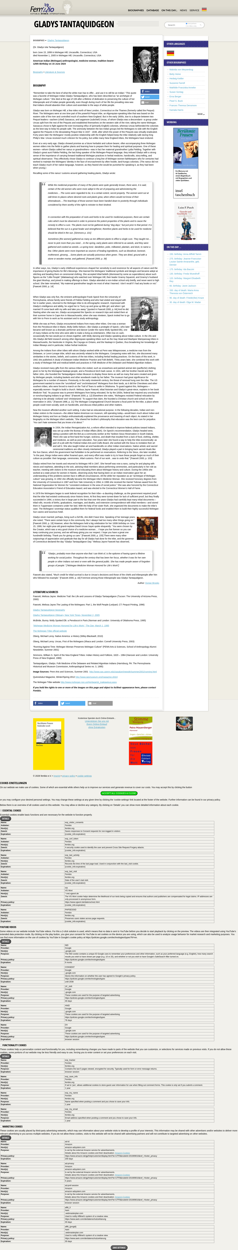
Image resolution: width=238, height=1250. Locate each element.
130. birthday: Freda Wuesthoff (185, 273)
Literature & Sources (55, 72)
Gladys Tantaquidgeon (58, 40)
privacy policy (68, 776)
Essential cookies (10, 810)
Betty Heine (175, 74)
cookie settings (84, 776)
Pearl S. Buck (176, 101)
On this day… (169, 10)
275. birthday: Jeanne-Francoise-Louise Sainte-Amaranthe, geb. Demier (186, 261)
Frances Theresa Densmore (183, 105)
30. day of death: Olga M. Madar (185, 302)
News (183, 10)
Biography (38, 72)
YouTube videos (8, 927)
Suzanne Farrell (177, 83)
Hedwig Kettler (177, 78)
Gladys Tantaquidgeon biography (49, 610)
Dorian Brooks (152, 583)
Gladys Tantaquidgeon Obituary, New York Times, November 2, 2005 (66, 615)
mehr (200, 114)
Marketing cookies (11, 1126)
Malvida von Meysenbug (181, 69)
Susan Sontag (176, 92)
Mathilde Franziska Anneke (183, 87)
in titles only (191, 26)
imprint (57, 776)
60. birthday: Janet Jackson (183, 286)
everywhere (191, 23)
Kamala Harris (176, 110)
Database (152, 10)
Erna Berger (175, 96)
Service (194, 10)
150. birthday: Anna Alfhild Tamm (185, 254)
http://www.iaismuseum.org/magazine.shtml (96, 677)
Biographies (136, 10)
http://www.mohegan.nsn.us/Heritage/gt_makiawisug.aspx (89, 682)
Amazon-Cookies (122, 1153)
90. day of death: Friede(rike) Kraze (187, 298)
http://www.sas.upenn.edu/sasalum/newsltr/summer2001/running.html (123, 671)
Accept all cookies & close (119, 793)
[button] (149, 91)
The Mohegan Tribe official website (50, 631)
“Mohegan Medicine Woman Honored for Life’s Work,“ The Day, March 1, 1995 (71, 625)
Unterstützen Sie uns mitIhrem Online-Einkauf (97, 724)
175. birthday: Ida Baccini (182, 269)
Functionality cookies (13, 1045)
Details (5, 818)
